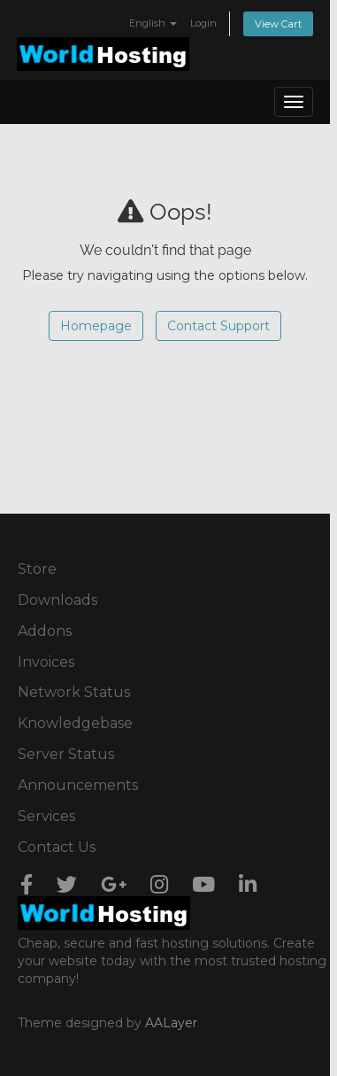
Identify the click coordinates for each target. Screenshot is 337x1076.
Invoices (46, 662)
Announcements (78, 785)
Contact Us (57, 847)
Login (203, 23)
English (153, 23)
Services (46, 816)
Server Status (66, 754)
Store (37, 569)
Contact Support (218, 326)
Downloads (57, 600)
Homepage (96, 326)
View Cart (278, 24)
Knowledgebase (75, 723)
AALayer (171, 1023)
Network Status (74, 692)
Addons (45, 631)
